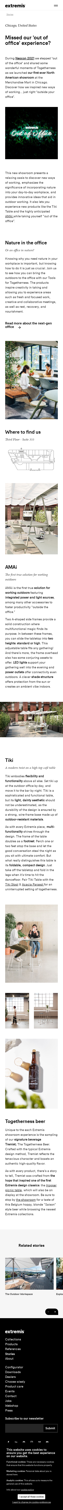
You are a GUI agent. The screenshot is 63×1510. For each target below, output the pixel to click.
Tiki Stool (11, 884)
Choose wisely (15, 1381)
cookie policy (27, 1489)
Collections (13, 1339)
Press (9, 1410)
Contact (10, 1396)
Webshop (11, 1406)
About (9, 1358)
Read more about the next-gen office (28, 325)
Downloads (13, 1372)
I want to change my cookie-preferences (31, 1502)
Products (11, 1344)
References (13, 1349)
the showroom (26, 1200)
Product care (14, 1386)
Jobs (8, 1401)
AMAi (9, 216)
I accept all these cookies (31, 1496)
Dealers (10, 1377)
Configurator (14, 1367)
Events (10, 1391)
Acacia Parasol (33, 884)
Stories (10, 1354)
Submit (50, 1428)
